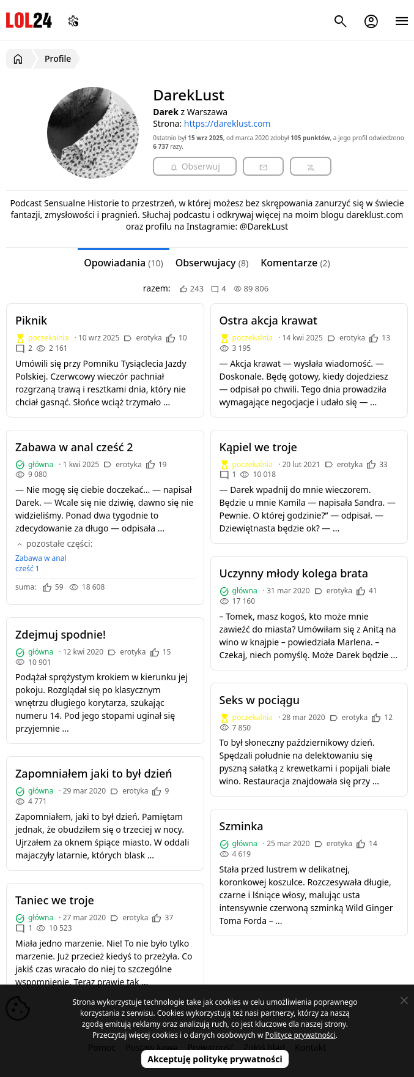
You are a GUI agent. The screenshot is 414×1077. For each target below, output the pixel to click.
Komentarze (295, 262)
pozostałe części (53, 543)
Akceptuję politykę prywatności (215, 1059)
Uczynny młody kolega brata (294, 573)
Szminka (242, 826)
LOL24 (29, 20)
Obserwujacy (212, 262)
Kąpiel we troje (258, 447)
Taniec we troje (54, 900)
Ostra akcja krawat (268, 320)
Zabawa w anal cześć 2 (74, 447)
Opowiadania (123, 262)
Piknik (31, 320)
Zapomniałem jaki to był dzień (93, 773)
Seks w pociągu (260, 699)
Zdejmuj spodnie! (60, 634)
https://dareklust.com (227, 123)
